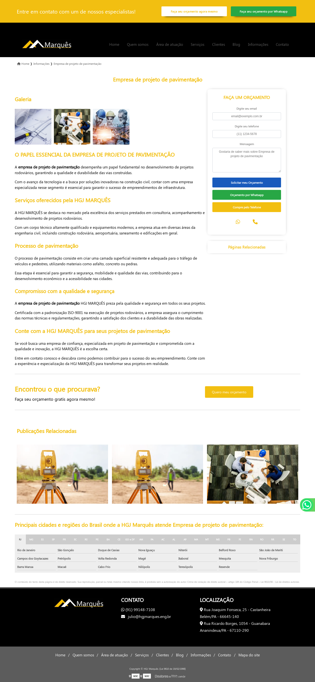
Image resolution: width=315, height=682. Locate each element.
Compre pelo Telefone (247, 207)
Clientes (218, 44)
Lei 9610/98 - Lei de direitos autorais (280, 581)
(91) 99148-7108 (138, 609)
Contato (282, 44)
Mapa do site (249, 654)
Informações (258, 44)
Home (114, 44)
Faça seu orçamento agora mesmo (194, 11)
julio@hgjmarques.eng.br (146, 616)
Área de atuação (169, 44)
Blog (236, 44)
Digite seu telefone (247, 126)
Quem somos (137, 44)
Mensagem (247, 144)
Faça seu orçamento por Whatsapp (263, 11)
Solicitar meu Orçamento (247, 182)
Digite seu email (246, 108)
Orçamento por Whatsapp (247, 195)
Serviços (197, 44)
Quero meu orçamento (229, 392)
